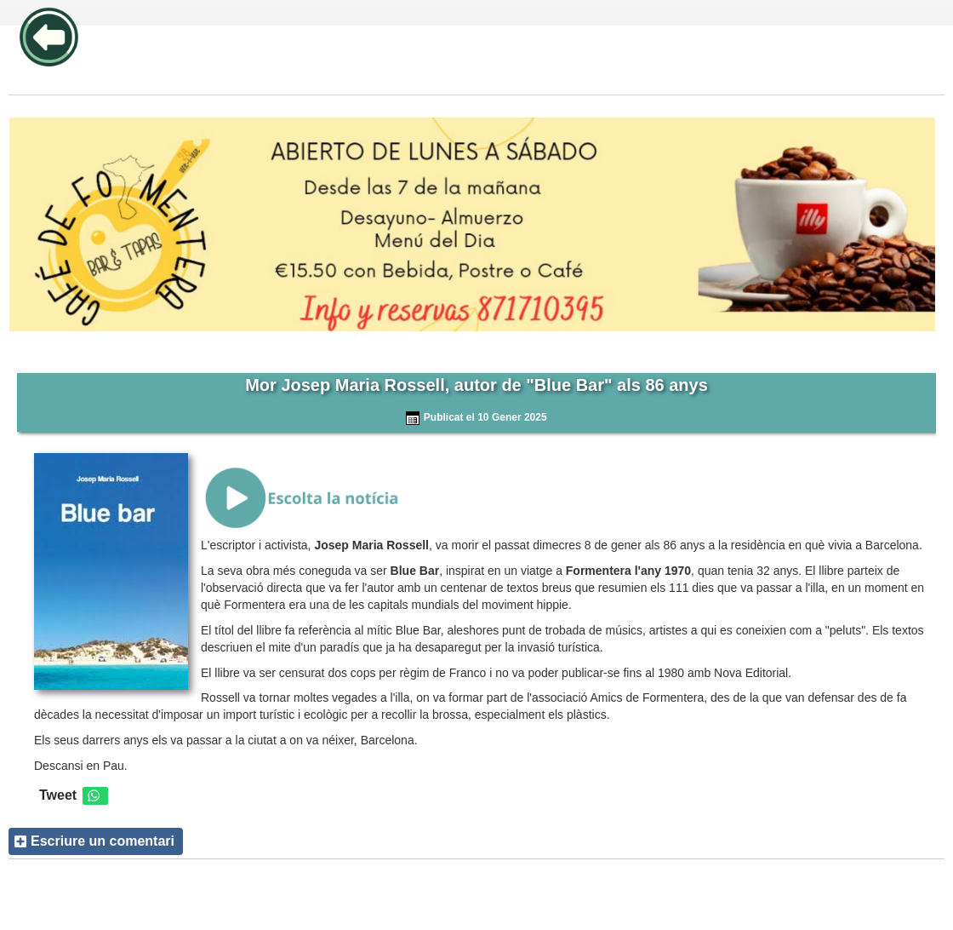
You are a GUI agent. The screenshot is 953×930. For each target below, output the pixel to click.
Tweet (58, 795)
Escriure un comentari (102, 841)
